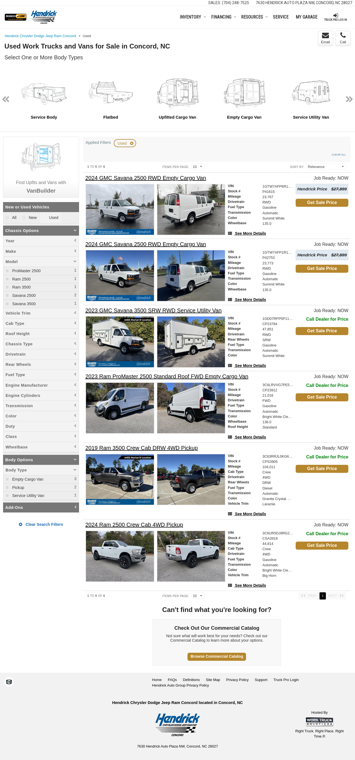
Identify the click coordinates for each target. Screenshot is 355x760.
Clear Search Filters (41, 524)
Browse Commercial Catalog (217, 656)
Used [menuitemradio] (53, 217)
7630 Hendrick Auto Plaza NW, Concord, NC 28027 (304, 3)
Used (123, 143)
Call (343, 38)
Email (325, 38)
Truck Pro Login (286, 680)
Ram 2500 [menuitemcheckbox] (21, 279)
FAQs (172, 680)
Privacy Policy (237, 680)
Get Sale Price (322, 202)
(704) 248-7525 (235, 3)
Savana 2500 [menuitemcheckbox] (23, 295)
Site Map (213, 680)
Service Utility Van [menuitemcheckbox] (27, 495)
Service (280, 17)
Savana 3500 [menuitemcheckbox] (23, 304)
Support (261, 680)
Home (157, 680)
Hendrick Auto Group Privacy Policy (180, 685)
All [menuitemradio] (13, 217)
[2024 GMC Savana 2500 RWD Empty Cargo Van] (145, 178)
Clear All (339, 154)
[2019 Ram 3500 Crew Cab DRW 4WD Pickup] (141, 448)
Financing (223, 17)
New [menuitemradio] (32, 217)
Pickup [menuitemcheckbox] (17, 487)
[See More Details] (247, 233)
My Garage (306, 17)
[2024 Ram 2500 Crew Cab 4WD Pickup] (134, 525)
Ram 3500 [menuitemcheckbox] (21, 287)
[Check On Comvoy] (9, 682)
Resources (254, 17)
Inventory (193, 17)
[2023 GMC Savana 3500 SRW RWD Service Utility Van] (153, 310)
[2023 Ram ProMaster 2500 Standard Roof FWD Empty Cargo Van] (166, 376)
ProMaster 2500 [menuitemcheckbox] (25, 271)
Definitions (191, 680)
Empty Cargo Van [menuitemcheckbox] (27, 479)
